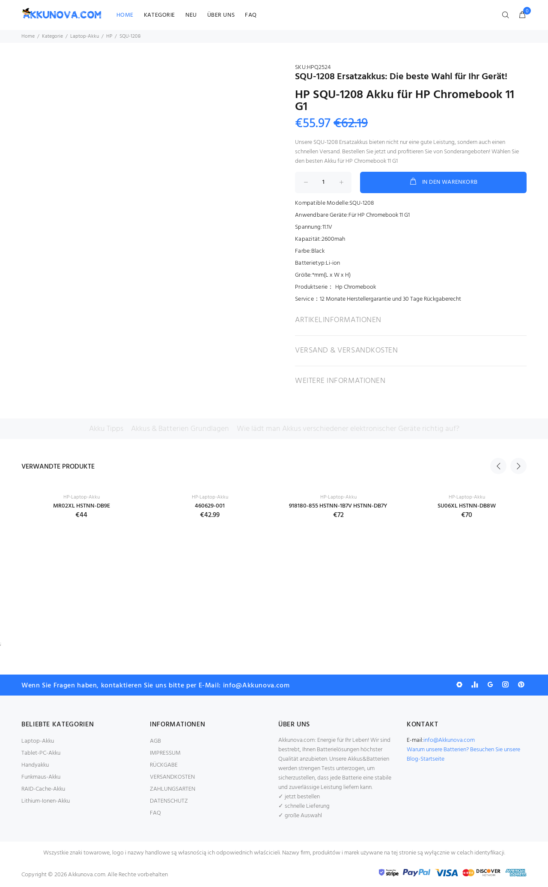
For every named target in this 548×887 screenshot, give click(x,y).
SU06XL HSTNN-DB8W (467, 506)
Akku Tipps (106, 429)
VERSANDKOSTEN (172, 777)
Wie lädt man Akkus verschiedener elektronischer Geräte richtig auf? (348, 429)
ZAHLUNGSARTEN (172, 789)
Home (28, 36)
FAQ (251, 15)
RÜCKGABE (164, 765)
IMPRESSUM (165, 753)
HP (109, 36)
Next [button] (518, 466)
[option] (81, 495)
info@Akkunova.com (449, 740)
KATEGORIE (159, 15)
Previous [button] (498, 466)
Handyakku (35, 765)
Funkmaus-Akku (40, 777)
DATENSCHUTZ (169, 801)
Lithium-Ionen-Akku (45, 801)
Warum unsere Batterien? (438, 750)
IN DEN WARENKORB (443, 182)
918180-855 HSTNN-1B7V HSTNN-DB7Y (338, 506)
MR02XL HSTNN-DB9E (81, 506)
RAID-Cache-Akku (43, 789)
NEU (191, 15)
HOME (125, 15)
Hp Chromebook (355, 287)
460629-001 (210, 506)
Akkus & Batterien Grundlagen (180, 429)
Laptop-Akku (84, 36)
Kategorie (52, 36)
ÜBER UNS (221, 15)
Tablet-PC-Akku (40, 753)
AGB (155, 741)
